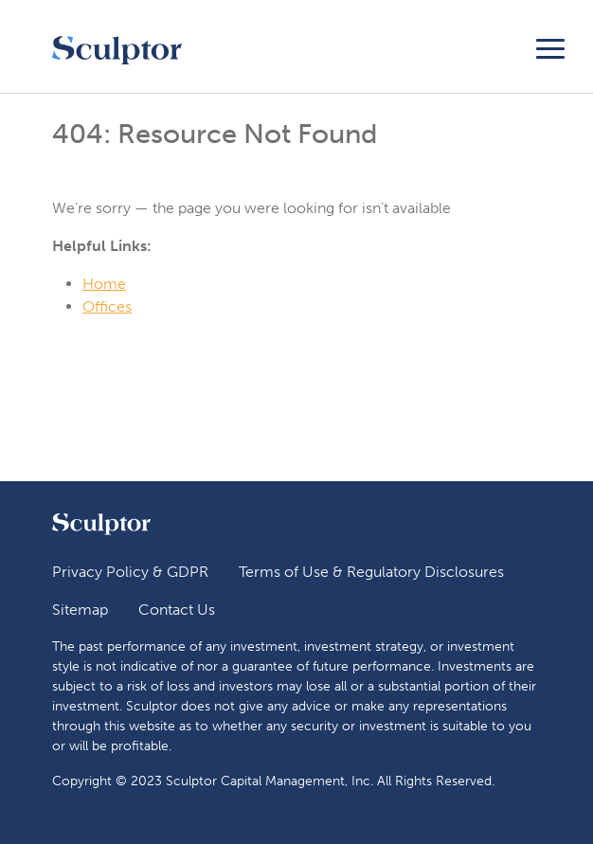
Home (104, 284)
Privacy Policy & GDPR (130, 572)
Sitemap (80, 610)
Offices (107, 306)
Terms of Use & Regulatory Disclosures (371, 572)
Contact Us (176, 610)
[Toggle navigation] (550, 46)
